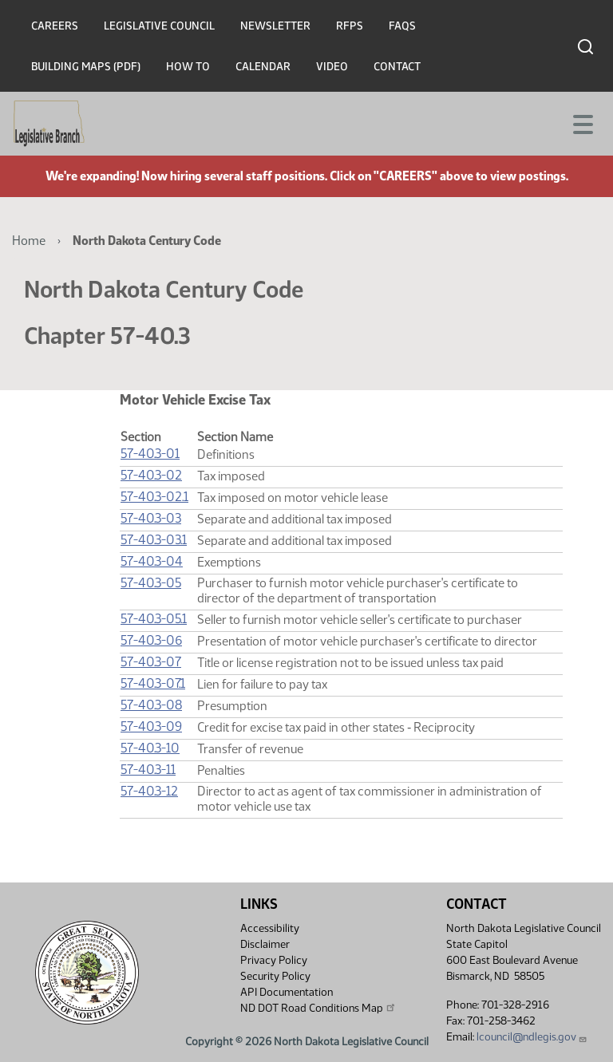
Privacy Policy (273, 960)
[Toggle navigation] (582, 123)
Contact (397, 66)
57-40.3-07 (151, 661)
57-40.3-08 (151, 705)
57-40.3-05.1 (154, 618)
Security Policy (275, 976)
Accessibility (269, 928)
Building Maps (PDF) (85, 66)
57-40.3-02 (151, 475)
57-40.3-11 (148, 769)
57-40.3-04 (152, 561)
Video (332, 66)
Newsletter (275, 26)
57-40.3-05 (151, 582)
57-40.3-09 (151, 726)
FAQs (402, 26)
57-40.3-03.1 (154, 539)
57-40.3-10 (150, 748)
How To (188, 66)
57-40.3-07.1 (153, 683)
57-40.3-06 (151, 640)
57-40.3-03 (151, 518)
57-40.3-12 (149, 791)
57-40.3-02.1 (154, 496)
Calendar (263, 66)
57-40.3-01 (150, 453)
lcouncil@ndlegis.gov (532, 1037)
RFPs (349, 26)
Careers (54, 26)
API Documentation (286, 992)
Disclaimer (265, 944)
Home (28, 240)
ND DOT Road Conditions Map (318, 1008)
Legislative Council (159, 26)
